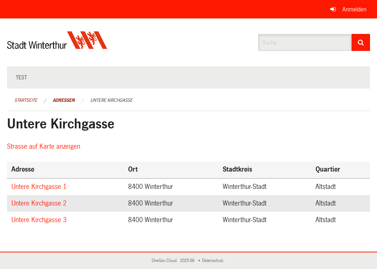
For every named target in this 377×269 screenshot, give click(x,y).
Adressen (64, 100)
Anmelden (354, 9)
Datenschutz (214, 260)
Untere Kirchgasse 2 (40, 203)
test (21, 77)
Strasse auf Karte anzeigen (44, 146)
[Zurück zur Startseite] (57, 46)
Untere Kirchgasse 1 (40, 186)
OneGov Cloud (165, 260)
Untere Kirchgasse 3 (40, 220)
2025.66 (188, 260)
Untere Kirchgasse (111, 100)
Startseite (25, 100)
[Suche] (361, 42)
